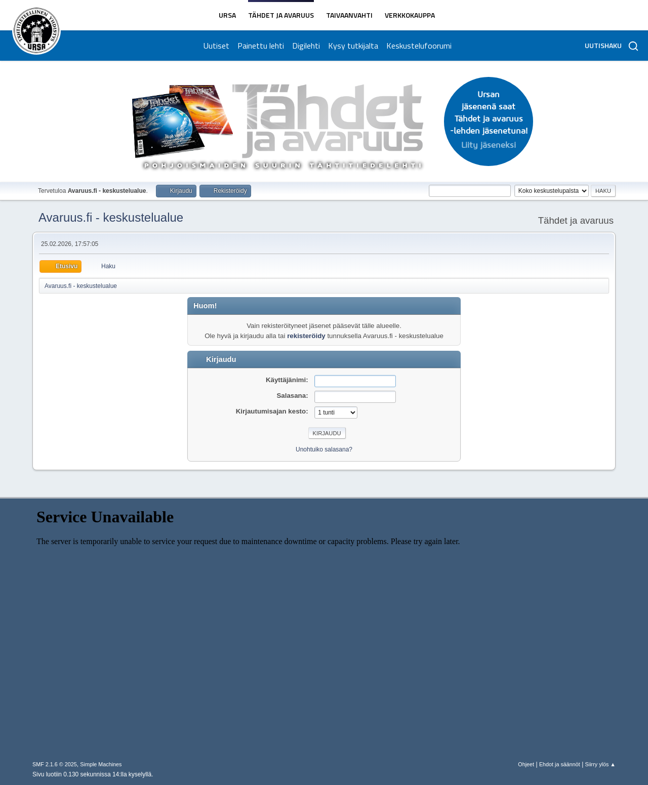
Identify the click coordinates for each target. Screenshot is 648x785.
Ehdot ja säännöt (559, 764)
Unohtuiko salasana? (324, 449)
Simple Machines (101, 764)
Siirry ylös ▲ (600, 764)
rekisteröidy (306, 336)
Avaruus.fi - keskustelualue (110, 217)
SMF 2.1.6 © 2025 (54, 764)
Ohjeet (526, 764)
